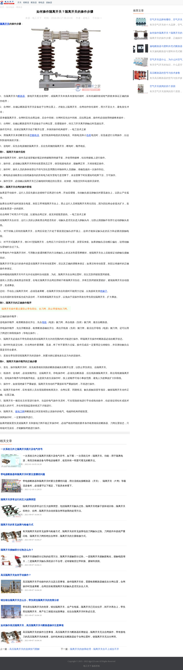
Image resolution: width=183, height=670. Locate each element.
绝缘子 (103, 291)
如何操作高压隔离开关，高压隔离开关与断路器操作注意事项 (32, 625)
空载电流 (34, 135)
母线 (44, 322)
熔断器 (26, 2)
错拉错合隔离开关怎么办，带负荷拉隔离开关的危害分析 (30, 600)
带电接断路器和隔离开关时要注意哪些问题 (23, 474)
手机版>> (97, 18)
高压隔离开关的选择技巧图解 (24, 649)
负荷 (88, 135)
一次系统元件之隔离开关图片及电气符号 (22, 449)
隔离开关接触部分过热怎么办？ (17, 550)
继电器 (41, 2)
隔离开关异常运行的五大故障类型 (18, 499)
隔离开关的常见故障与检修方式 (17, 524)
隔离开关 (4, 24)
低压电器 (10, 7)
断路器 (34, 2)
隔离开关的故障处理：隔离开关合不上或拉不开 (94, 649)
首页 (2, 7)
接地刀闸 (19, 411)
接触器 (49, 2)
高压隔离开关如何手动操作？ (16, 575)
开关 (19, 2)
